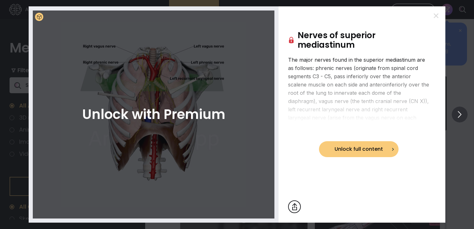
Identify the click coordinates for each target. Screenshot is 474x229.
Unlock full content (359, 149)
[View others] (460, 114)
